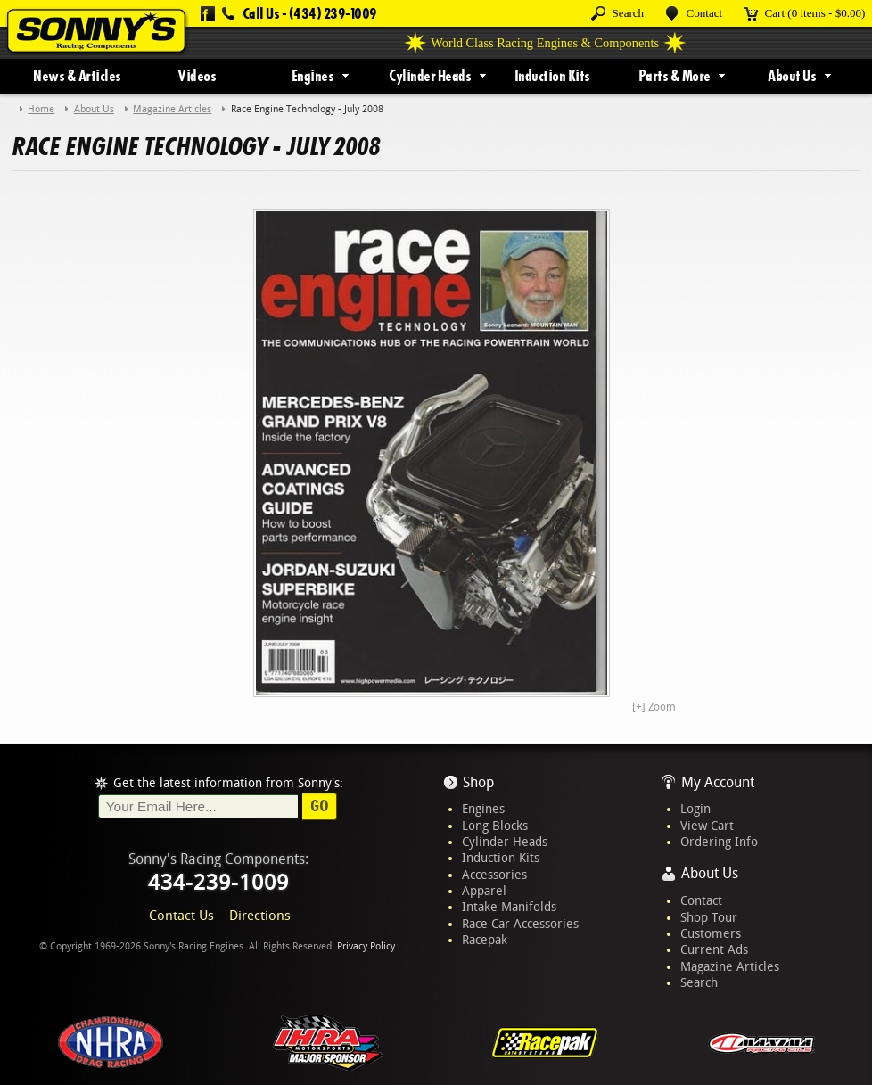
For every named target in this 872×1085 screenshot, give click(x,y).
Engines (313, 76)
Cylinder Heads (430, 76)
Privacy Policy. (367, 946)
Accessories (494, 874)
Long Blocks (495, 825)
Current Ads (714, 949)
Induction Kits (552, 76)
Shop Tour (708, 917)
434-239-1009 (218, 882)
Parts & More (674, 76)
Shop (478, 782)
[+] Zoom (654, 707)
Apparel (484, 891)
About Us (792, 76)
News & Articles (77, 76)
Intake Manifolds (509, 907)
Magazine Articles (729, 966)
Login (695, 808)
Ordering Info (719, 841)
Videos (196, 76)
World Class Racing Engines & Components (545, 43)
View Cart (707, 825)
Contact (701, 900)
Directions (260, 916)
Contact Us (181, 916)
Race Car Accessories (520, 923)
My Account (717, 782)
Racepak (484, 940)
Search (699, 982)
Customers (710, 933)
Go (319, 806)
